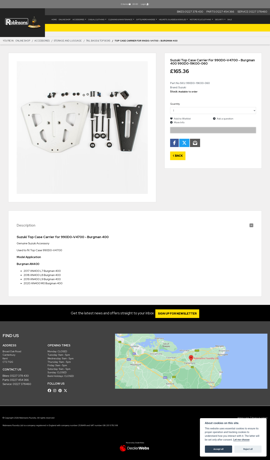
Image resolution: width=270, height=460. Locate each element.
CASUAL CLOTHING (96, 19)
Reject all (248, 449)
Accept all (219, 449)
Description (26, 225)
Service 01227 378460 (252, 11)
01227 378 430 (19, 376)
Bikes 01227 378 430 (190, 11)
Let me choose (241, 439)
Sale (229, 19)
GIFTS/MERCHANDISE (145, 19)
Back (178, 156)
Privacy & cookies (259, 417)
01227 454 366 (19, 380)
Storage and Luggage (68, 40)
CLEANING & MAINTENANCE (120, 19)
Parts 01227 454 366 (220, 11)
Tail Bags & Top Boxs (98, 40)
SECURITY (219, 19)
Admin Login (243, 417)
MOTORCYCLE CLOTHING (200, 19)
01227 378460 (22, 384)
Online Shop (64, 19)
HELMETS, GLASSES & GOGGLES (172, 19)
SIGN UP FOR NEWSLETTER (178, 313)
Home (54, 19)
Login (145, 4)
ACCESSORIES (78, 19)
